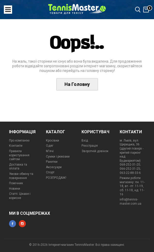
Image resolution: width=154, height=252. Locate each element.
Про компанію (19, 140)
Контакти (15, 145)
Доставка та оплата (18, 167)
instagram (22, 223)
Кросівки (52, 140)
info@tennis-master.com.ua (130, 201)
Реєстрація (90, 145)
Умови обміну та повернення (21, 176)
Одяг (49, 145)
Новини (14, 188)
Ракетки (52, 162)
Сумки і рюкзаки (58, 156)
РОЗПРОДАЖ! (56, 178)
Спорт (50, 172)
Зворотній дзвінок (95, 151)
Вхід (85, 140)
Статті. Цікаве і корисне (19, 196)
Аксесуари (54, 167)
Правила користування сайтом (19, 155)
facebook (12, 223)
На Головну (77, 84)
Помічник (16, 183)
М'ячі (50, 151)
